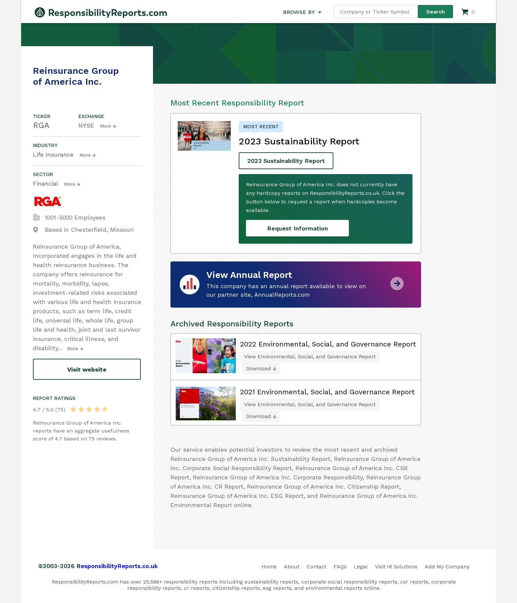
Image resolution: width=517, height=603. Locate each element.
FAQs (340, 566)
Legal (361, 566)
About (291, 566)
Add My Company (447, 566)
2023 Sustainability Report (286, 160)
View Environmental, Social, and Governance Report (310, 356)
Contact (316, 566)
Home (269, 566)
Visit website (86, 369)
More (105, 126)
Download (258, 368)
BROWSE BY (299, 12)
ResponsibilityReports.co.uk (117, 565)
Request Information (297, 228)
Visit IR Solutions (396, 566)
